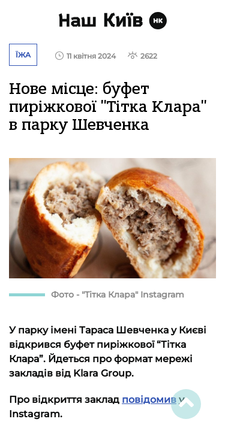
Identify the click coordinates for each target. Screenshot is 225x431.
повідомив (149, 399)
